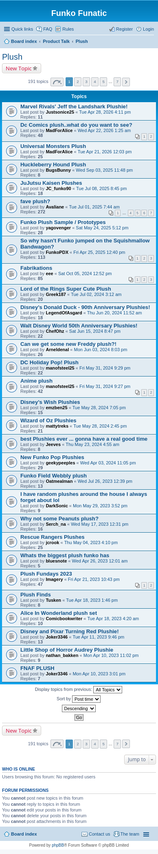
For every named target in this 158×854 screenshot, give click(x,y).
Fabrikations (36, 268)
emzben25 (56, 407)
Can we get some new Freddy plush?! (68, 344)
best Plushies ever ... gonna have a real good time (83, 439)
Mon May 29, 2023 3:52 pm (100, 505)
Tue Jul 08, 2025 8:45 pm (101, 188)
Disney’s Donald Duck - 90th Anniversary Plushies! (85, 307)
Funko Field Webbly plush (53, 476)
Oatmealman (59, 481)
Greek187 (56, 294)
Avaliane (55, 206)
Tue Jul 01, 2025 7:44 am (94, 206)
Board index (24, 834)
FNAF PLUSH (37, 668)
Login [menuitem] (148, 29)
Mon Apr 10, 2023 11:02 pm (111, 655)
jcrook (52, 542)
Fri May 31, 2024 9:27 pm (104, 386)
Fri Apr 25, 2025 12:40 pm (99, 252)
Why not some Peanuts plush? (59, 519)
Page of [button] (57, 82)
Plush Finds (35, 595)
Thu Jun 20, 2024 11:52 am (114, 312)
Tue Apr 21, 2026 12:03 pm (105, 151)
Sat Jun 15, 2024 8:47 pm (95, 331)
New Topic (19, 68)
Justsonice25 (60, 112)
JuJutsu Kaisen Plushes (51, 183)
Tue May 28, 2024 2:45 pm (100, 426)
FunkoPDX (57, 252)
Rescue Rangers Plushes (52, 537)
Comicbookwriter (64, 618)
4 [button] (95, 81)
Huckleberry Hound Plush (53, 164)
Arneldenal (57, 349)
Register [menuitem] (124, 29)
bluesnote (56, 560)
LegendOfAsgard (64, 312)
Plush (12, 56)
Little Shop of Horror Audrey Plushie (66, 650)
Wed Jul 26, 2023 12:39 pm (105, 481)
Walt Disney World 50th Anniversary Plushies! (79, 326)
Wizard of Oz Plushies (48, 420)
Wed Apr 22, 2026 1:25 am (104, 130)
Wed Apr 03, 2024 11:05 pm (108, 462)
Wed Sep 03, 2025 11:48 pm (104, 170)
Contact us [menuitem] (99, 834)
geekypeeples (60, 462)
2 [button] (78, 81)
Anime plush (36, 381)
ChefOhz (55, 331)
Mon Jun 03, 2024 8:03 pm (100, 349)
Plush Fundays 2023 (46, 574)
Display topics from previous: (79, 689)
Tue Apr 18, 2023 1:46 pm (92, 600)
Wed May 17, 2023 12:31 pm (99, 524)
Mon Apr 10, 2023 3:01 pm (98, 673)
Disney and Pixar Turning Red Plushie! (69, 631)
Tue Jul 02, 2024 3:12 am (96, 294)
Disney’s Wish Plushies (50, 402)
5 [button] (103, 81)
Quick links (22, 29)
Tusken (53, 600)
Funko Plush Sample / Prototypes (63, 222)
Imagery (54, 579)
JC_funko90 (58, 188)
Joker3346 (57, 636)
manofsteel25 (60, 367)
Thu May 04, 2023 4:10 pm (91, 542)
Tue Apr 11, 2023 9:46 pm (98, 636)
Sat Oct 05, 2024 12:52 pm (85, 273)
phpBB (58, 845)
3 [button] (86, 81)
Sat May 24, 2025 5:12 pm (102, 227)
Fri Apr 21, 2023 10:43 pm (94, 579)
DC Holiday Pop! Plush (49, 362)
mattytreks (57, 426)
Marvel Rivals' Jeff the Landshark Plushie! (73, 106)
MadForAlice (59, 130)
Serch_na (56, 524)
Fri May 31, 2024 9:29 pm (104, 367)
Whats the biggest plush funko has (64, 555)
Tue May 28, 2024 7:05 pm (99, 407)
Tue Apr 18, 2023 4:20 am (113, 618)
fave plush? (35, 201)
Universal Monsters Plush (53, 146)
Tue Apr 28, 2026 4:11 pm (105, 112)
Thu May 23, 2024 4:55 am (92, 444)
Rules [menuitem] (68, 29)
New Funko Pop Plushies (52, 457)
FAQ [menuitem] (47, 29)
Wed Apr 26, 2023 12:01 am (100, 560)
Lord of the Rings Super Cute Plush (65, 289)
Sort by (79, 699)
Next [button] (126, 82)
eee (49, 273)
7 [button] (117, 81)
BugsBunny (58, 170)
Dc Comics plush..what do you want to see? (76, 125)
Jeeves (53, 444)
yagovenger (58, 227)
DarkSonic (57, 505)
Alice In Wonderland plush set (58, 613)
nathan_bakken (62, 655)
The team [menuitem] (130, 834)
